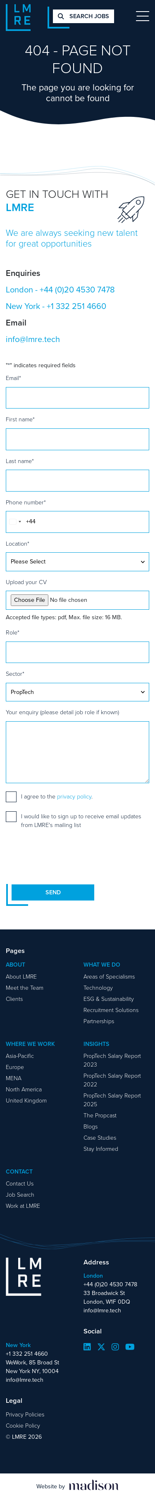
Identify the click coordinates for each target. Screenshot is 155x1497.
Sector (15, 674)
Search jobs (83, 16)
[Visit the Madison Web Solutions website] (77, 1485)
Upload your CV (26, 582)
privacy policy (74, 796)
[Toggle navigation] (142, 16)
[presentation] (68, 857)
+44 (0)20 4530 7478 (77, 289)
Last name (20, 461)
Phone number (26, 502)
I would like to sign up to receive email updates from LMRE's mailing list (81, 820)
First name (20, 419)
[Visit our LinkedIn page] (87, 1347)
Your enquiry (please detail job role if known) (62, 712)
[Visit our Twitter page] (101, 1347)
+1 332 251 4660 (76, 306)
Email (13, 378)
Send (53, 892)
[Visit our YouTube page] (130, 1347)
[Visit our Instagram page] (115, 1347)
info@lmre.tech (33, 339)
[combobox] (15, 521)
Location (17, 543)
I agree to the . (57, 796)
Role (12, 632)
